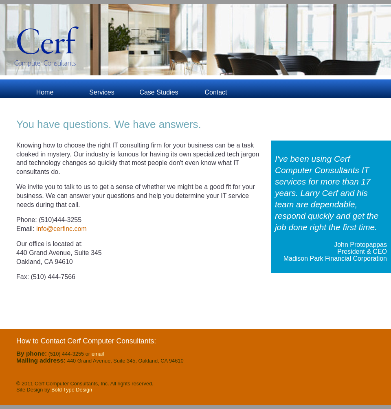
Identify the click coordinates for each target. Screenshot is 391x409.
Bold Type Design (71, 390)
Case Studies (158, 92)
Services (101, 92)
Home (45, 92)
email (98, 354)
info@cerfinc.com (60, 228)
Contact (215, 92)
